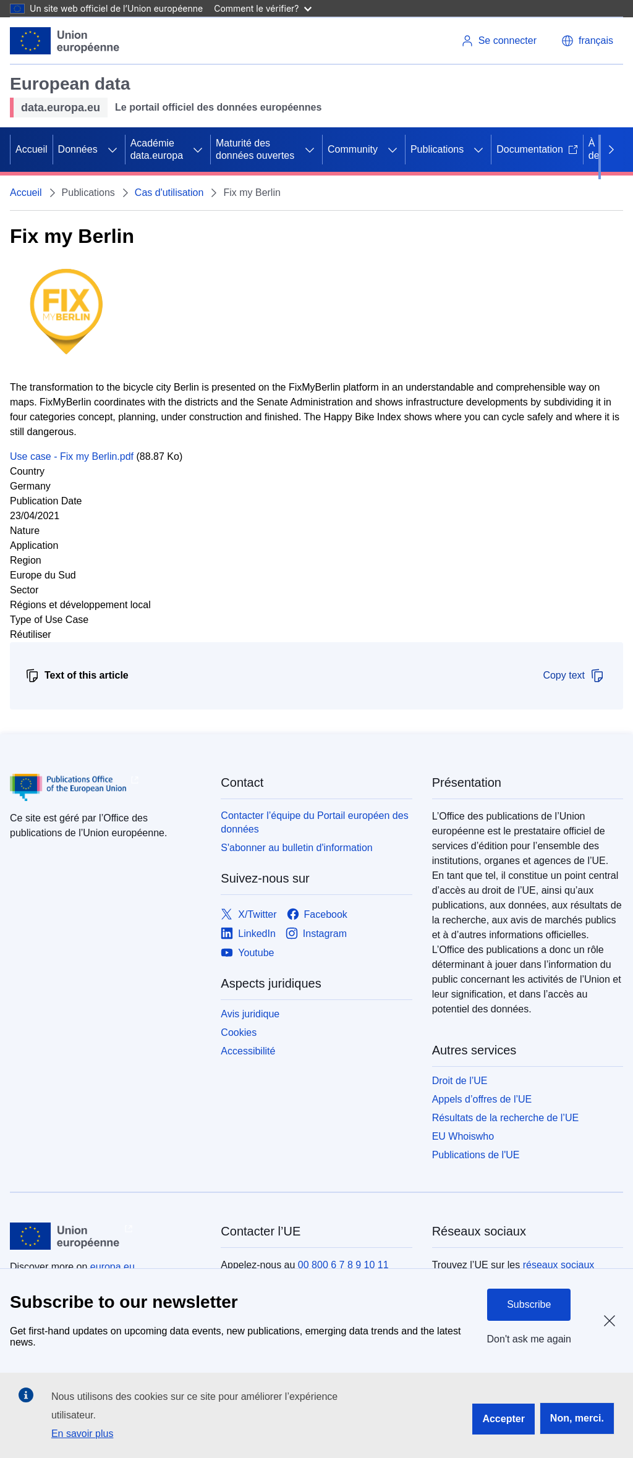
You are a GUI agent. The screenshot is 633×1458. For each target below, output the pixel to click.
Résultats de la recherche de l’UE (505, 1118)
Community (353, 149)
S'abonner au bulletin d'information (296, 847)
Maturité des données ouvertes (255, 149)
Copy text (574, 675)
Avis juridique (250, 1014)
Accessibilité (248, 1051)
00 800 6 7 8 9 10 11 (343, 1265)
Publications (437, 149)
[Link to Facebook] (317, 914)
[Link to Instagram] (316, 933)
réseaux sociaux (559, 1265)
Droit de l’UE (460, 1080)
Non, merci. (577, 1418)
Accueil (31, 149)
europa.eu (112, 1266)
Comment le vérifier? (262, 8)
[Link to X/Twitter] (248, 914)
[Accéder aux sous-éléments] (112, 149)
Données (78, 149)
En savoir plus (82, 1433)
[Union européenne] (65, 40)
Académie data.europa (156, 149)
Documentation (537, 149)
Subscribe (529, 1304)
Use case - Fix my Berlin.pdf (72, 456)
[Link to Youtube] (247, 953)
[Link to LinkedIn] (248, 933)
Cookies (239, 1032)
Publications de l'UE (476, 1155)
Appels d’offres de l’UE (482, 1099)
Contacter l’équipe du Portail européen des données (314, 822)
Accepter (503, 1418)
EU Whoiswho (463, 1136)
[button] (587, 40)
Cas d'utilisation (169, 192)
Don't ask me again (529, 1339)
